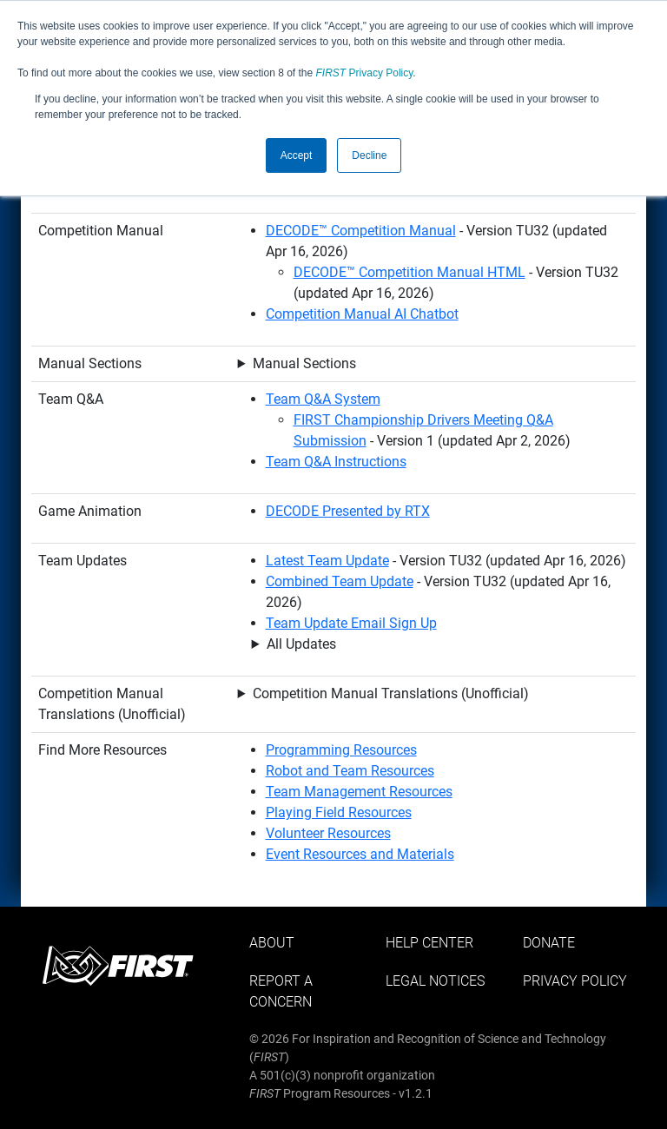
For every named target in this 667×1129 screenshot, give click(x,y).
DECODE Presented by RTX (348, 511)
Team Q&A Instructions (336, 461)
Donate (549, 942)
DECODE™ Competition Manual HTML (409, 272)
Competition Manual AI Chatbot (362, 314)
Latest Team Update (327, 560)
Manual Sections (304, 363)
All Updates (301, 644)
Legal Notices (435, 981)
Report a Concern (281, 991)
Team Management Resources (359, 791)
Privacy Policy (364, 73)
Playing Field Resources (339, 812)
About (271, 942)
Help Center (429, 942)
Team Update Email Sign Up (351, 623)
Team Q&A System (323, 399)
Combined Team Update (339, 581)
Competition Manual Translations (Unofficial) (391, 693)
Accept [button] (297, 155)
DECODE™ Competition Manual (361, 230)
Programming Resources (341, 750)
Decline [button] (369, 155)
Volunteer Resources (328, 833)
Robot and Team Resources (350, 771)
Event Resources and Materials (360, 854)
